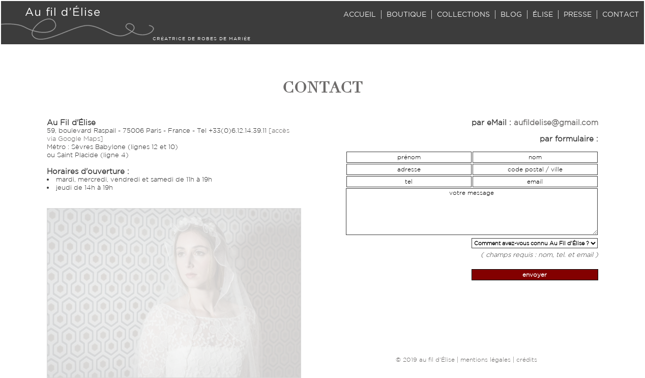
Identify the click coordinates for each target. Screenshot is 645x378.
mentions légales (485, 359)
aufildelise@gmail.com (556, 122)
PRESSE (578, 14)
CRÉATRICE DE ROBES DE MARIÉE (202, 38)
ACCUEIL (359, 14)
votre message (472, 211)
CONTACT (620, 14)
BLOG (511, 14)
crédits (526, 359)
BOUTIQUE (406, 14)
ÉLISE (543, 14)
